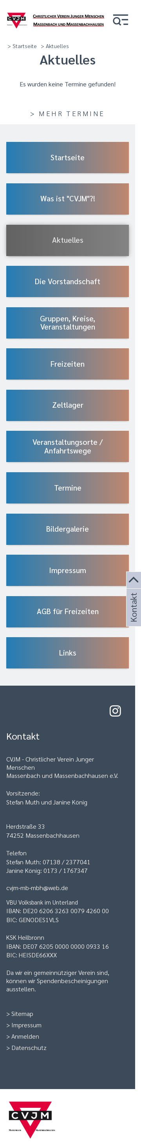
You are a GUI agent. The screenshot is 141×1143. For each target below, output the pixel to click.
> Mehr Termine (67, 113)
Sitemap (22, 1013)
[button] (120, 20)
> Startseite (22, 45)
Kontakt (132, 616)
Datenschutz (29, 1047)
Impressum (26, 1025)
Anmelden (25, 1036)
